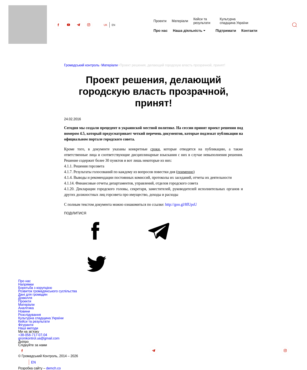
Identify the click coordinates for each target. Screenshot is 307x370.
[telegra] (78, 25)
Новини (24, 311)
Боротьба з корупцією (35, 288)
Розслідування (29, 315)
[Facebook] (58, 25)
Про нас (161, 31)
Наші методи (28, 328)
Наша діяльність (187, 31)
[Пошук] (294, 25)
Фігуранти (25, 325)
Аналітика (26, 308)
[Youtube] (68, 25)
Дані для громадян (33, 294)
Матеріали (180, 21)
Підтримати (225, 31)
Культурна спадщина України (234, 21)
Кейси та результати (201, 21)
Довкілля (25, 298)
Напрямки (26, 284)
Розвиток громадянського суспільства (47, 291)
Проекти (160, 21)
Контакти (249, 31)
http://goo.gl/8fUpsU (181, 204)
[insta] (88, 25)
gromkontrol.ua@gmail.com (39, 338)
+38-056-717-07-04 (32, 335)
